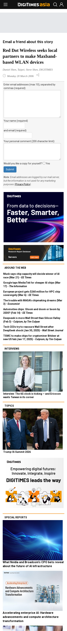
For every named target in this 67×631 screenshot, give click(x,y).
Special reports (15, 517)
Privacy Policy (22, 184)
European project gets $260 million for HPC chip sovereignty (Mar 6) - (31, 293)
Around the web (15, 267)
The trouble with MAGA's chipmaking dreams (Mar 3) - (32, 302)
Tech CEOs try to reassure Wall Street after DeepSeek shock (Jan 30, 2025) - (33, 328)
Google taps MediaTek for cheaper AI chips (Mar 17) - (32, 284)
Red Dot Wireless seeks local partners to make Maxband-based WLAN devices (30, 56)
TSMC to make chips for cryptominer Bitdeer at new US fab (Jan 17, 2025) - (32, 337)
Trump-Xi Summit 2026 (17, 451)
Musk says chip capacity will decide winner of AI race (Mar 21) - (31, 275)
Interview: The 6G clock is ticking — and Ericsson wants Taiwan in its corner (32, 395)
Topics (9, 405)
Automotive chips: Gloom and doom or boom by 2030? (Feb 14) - (31, 311)
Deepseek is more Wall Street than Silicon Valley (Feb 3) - (31, 320)
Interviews (11, 348)
